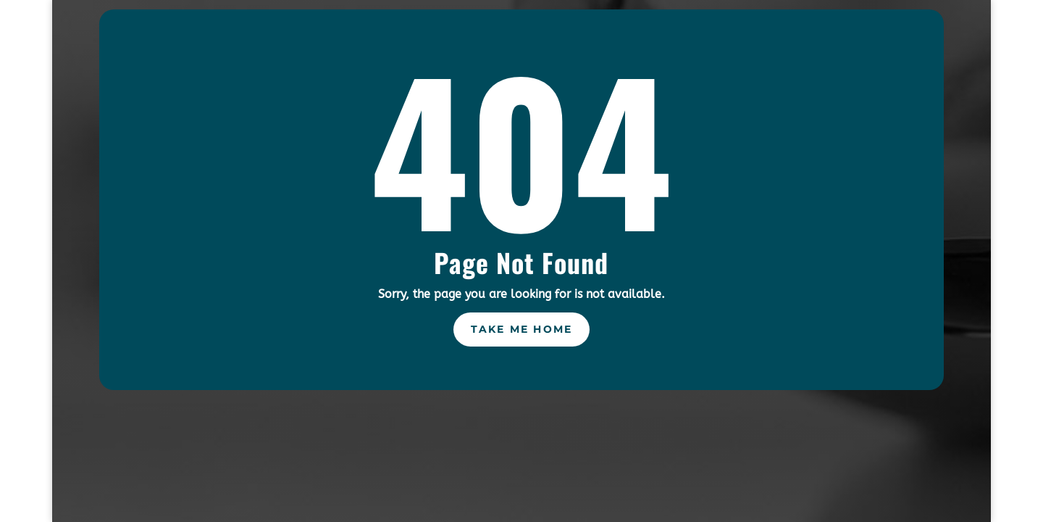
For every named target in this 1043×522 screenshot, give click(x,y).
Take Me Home (522, 329)
